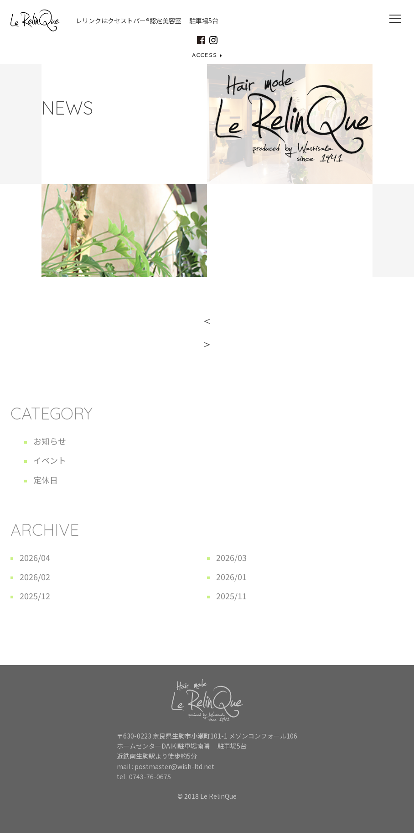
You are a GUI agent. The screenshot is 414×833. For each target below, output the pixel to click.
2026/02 (35, 576)
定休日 (45, 480)
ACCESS (207, 55)
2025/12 (35, 596)
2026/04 (35, 557)
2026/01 (231, 576)
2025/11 (231, 596)
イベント (49, 460)
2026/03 (231, 557)
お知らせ (49, 441)
